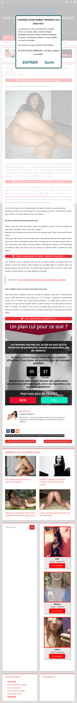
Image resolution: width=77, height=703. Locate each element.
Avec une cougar (13, 688)
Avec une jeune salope (16, 691)
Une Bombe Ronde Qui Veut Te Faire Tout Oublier (18, 480)
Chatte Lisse (35, 435)
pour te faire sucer (14, 694)
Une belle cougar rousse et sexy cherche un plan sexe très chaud (20, 514)
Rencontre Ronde (57, 435)
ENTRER (30, 62)
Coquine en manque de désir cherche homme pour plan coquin (52, 482)
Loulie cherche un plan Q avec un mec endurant (54, 514)
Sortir (49, 62)
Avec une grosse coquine (17, 685)
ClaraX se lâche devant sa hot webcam (57, 441)
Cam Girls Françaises (21, 435)
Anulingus (9, 435)
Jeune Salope (45, 435)
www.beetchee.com (13, 425)
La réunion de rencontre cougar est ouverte (21, 441)
